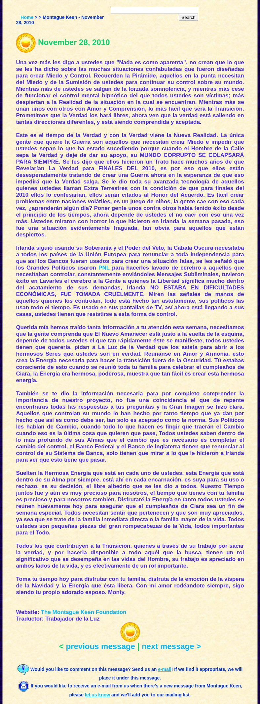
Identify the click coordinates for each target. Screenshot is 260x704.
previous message (100, 646)
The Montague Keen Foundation (84, 612)
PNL (104, 268)
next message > (171, 646)
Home (26, 17)
